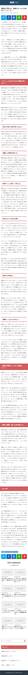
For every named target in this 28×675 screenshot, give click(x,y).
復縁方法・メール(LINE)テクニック (10, 551)
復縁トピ (14, 2)
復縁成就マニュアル (7, 656)
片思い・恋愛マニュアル (8, 665)
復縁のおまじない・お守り (8, 651)
